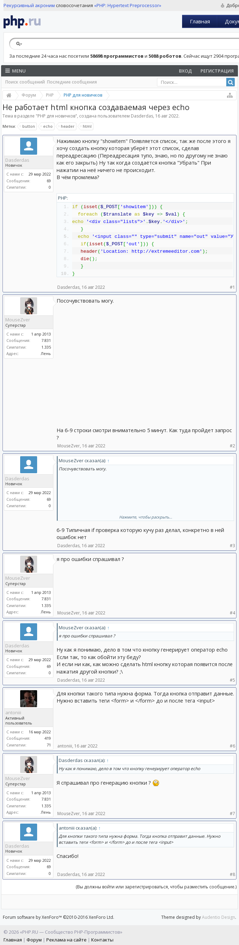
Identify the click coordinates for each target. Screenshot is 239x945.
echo (47, 126)
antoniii (13, 712)
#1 (232, 287)
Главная (200, 21)
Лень (46, 353)
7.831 (46, 340)
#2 (232, 445)
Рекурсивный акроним (29, 5)
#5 (232, 680)
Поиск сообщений (25, 82)
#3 (232, 545)
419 (48, 738)
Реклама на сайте (66, 940)
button (27, 126)
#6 (232, 746)
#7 (232, 813)
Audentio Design (218, 917)
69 (49, 180)
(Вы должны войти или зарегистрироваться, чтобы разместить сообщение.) (156, 887)
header (67, 126)
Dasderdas (142, 116)
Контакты (102, 940)
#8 (232, 874)
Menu (15, 70)
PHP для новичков (56, 116)
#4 (232, 612)
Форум (34, 940)
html (86, 126)
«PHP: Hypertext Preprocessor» (127, 5)
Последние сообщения (72, 82)
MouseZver (17, 319)
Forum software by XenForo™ (58, 917)
